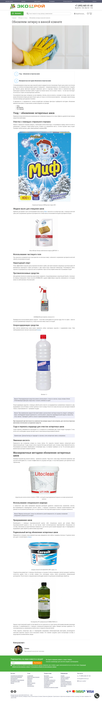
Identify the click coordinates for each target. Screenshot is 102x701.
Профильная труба (15, 681)
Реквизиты (29, 678)
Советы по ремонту (65, 677)
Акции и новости (37, 1)
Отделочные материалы (16, 677)
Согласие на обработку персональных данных (66, 683)
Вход (77, 13)
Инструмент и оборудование (17, 680)
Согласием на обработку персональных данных (43, 667)
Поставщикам (51, 1)
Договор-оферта (64, 678)
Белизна (39, 330)
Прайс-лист (46, 686)
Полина (26, 648)
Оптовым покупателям (67, 1)
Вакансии (29, 681)
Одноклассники (15, 691)
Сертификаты (47, 684)
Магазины (23, 1)
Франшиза (29, 684)
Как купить (46, 675)
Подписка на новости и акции (51, 687)
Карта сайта (63, 686)
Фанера (12, 683)
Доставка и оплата (9, 1)
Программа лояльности (49, 680)
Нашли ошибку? (81, 681)
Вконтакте (12, 691)
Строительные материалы (17, 675)
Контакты (94, 1)
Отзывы (82, 1)
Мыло (45, 211)
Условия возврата (48, 683)
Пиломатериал (14, 678)
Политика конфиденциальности (66, 680)
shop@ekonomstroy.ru (83, 678)
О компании (30, 675)
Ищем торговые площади (33, 677)
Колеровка (46, 678)
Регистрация (82, 13)
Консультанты (30, 686)
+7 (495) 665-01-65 (84, 5)
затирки (29, 537)
